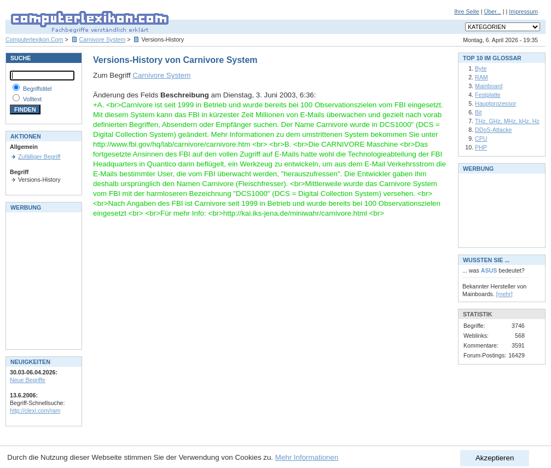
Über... (492, 11)
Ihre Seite (466, 11)
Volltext (32, 99)
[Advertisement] (43, 279)
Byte (480, 68)
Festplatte (488, 94)
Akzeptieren (494, 458)
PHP (481, 147)
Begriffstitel (37, 88)
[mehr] (504, 294)
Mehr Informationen (307, 457)
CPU (481, 138)
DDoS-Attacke (493, 129)
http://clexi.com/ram (35, 410)
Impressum (523, 11)
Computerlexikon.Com (34, 39)
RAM (481, 77)
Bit (478, 112)
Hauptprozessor (495, 103)
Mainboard (488, 86)
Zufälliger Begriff (39, 156)
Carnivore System (102, 39)
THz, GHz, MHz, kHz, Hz (507, 121)
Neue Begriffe (27, 380)
